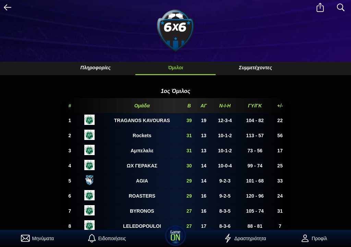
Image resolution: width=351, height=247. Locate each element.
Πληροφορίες (95, 67)
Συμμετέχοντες (255, 67)
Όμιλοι (175, 67)
